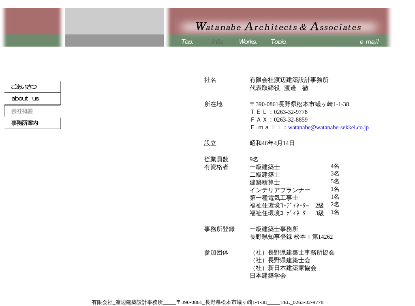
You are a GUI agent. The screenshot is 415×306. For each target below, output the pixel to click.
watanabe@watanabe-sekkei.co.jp (328, 127)
